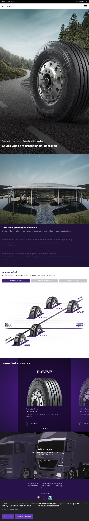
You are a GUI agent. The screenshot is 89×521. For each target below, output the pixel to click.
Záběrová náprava (44, 281)
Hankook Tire (80, 2)
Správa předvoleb (24, 516)
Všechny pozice (16, 281)
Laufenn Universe (32, 483)
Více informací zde (10, 510)
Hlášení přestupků (32, 486)
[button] (43, 428)
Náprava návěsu (73, 281)
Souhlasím (8, 516)
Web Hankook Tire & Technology (52, 486)
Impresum (44, 488)
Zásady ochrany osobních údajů (51, 483)
